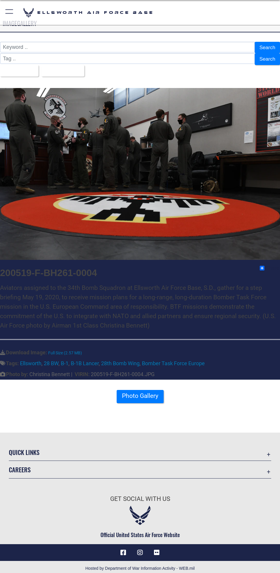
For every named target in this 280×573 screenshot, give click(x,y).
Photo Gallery (140, 393)
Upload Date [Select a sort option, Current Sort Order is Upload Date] (62, 68)
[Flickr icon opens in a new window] (156, 549)
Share (269, 265)
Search (267, 47)
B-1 (64, 360)
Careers (20, 466)
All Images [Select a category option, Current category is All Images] (18, 68)
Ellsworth (30, 360)
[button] (9, 12)
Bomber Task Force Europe (173, 360)
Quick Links (24, 449)
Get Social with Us (140, 495)
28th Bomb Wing (120, 360)
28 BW (51, 360)
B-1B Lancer (85, 360)
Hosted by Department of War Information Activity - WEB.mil (140, 565)
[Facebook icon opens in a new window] (123, 549)
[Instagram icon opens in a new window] (140, 549)
